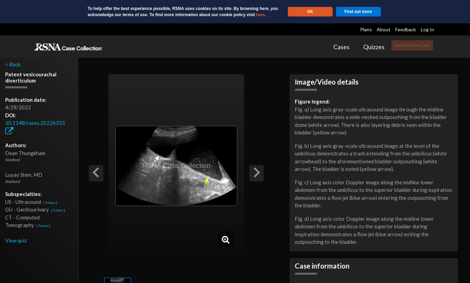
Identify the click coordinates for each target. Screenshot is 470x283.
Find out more (358, 11)
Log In (427, 29)
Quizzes (374, 47)
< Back (12, 64)
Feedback (405, 29)
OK (310, 11)
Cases (341, 47)
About (383, 29)
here (260, 14)
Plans (366, 29)
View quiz (16, 240)
